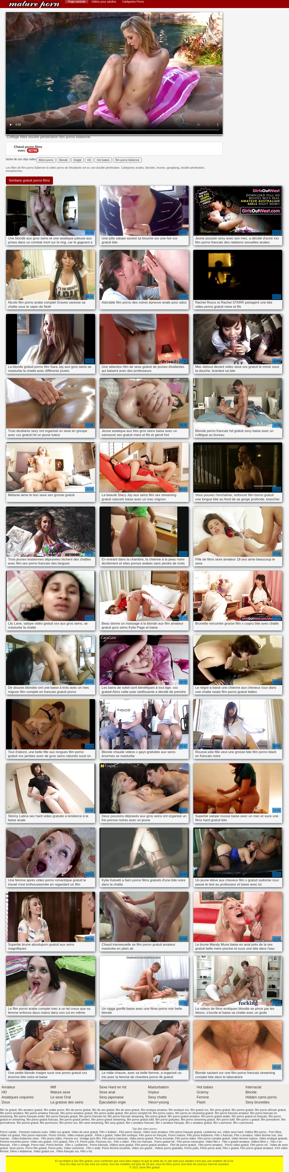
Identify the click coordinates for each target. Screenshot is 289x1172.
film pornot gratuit (27, 1122)
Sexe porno (16, 1148)
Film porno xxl (259, 1144)
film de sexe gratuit (127, 1109)
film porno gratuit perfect (74, 1119)
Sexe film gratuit (34, 4)
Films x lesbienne (21, 1151)
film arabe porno (54, 1109)
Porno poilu (87, 1141)
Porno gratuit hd (164, 1141)
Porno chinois (57, 1135)
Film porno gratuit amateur (152, 1144)
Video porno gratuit (141, 1138)
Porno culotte (8, 1132)
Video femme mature (244, 1138)
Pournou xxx (104, 1141)
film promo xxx (68, 1122)
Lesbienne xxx (212, 1132)
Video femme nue (265, 1135)
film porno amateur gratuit (76, 1113)
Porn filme (275, 1132)
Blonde (63, 160)
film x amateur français (170, 1122)
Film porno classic (130, 1132)
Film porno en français (153, 1135)
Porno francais (99, 1144)
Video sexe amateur (155, 1132)
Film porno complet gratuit (213, 1138)
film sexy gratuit (114, 1122)
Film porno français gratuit (185, 1132)
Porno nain (38, 1144)
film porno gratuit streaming (108, 1119)
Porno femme (55, 1144)
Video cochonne (74, 1148)
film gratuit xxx (199, 1109)
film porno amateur (11, 1113)
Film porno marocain (34, 1135)
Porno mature (176, 1135)
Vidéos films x (260, 1141)
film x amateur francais (140, 1122)
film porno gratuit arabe (215, 1116)
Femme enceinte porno (14, 1141)
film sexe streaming (91, 1122)
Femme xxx (70, 1138)
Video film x (213, 1141)
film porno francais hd (92, 1116)
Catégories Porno (133, 1)
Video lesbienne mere (26, 1138)
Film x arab (93, 1148)
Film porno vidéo (51, 1138)
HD (89, 160)
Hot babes (103, 160)
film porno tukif (226, 1119)
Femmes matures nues (33, 1132)
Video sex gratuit (41, 1141)
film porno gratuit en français (249, 1116)
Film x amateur (243, 1135)
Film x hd (86, 1151)
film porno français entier (29, 1116)
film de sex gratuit (103, 1109)
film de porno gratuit (78, 1109)
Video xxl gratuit (10, 1135)
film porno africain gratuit (270, 1109)
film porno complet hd (137, 1113)
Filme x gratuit (104, 1135)
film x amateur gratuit (198, 1122)
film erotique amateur (154, 1109)
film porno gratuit (155, 1116)
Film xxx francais (142, 1141)
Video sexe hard (233, 1132)
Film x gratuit (231, 1148)
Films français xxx (67, 1151)
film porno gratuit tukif (140, 1119)
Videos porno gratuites (169, 1148)
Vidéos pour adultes (103, 1)
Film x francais (223, 1135)
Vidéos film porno (256, 1132)
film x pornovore (243, 1122)
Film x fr (73, 1141)
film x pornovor (222, 1122)
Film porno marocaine (190, 1141)
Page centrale (76, 1)
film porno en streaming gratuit (194, 1113)
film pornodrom (270, 1119)
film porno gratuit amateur (184, 1116)
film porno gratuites (167, 1119)
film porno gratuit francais (42, 1119)
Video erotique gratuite (273, 1138)
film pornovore (49, 1122)
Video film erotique (125, 1135)
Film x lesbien (108, 1132)
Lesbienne (81, 1144)
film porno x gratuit (247, 1119)
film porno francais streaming (126, 1116)
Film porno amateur (210, 1144)
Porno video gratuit (237, 1144)
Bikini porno (46, 160)
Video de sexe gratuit (84, 1132)
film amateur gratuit (30, 1109)
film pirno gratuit (220, 1109)
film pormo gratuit (242, 1109)
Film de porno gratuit (183, 1144)
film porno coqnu (163, 1113)
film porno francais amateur (232, 1113)
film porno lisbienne (127, 160)
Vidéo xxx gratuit (59, 1132)
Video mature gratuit (80, 1135)
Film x (69, 1144)
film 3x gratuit (8, 1109)
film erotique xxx (179, 1109)
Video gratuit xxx (44, 1151)
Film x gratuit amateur (235, 1141)
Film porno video (185, 1138)
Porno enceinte (164, 1138)
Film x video (122, 1141)
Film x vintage (21, 1144)
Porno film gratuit (36, 1148)
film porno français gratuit (62, 1116)
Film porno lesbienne (200, 1135)
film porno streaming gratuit (198, 1119)
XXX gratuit (60, 1141)
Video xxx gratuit (142, 1148)
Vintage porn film (90, 1138)
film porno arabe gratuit (108, 1113)
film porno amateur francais (42, 1113)
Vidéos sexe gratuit (121, 1144)
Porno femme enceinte (116, 1148)
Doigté (77, 160)
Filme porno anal (210, 1148)
